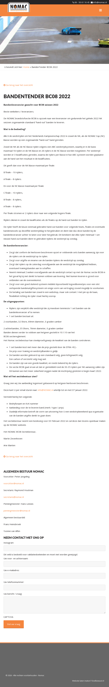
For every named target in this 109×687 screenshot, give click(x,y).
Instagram (9, 542)
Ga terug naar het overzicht (18, 85)
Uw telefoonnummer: (14, 582)
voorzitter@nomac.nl (14, 483)
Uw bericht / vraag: (13, 593)
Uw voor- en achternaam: (16, 558)
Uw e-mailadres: (11, 570)
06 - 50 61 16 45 (82, 2)
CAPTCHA (8, 616)
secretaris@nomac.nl (14, 497)
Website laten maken (81, 680)
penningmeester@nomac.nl (17, 510)
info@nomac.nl (100, 2)
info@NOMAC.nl (45, 390)
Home (26, 67)
